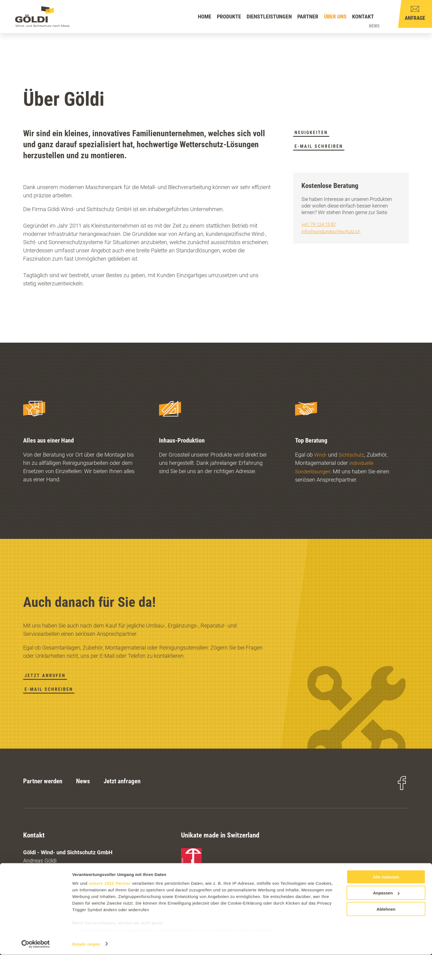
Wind (320, 454)
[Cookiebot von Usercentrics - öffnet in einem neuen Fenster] (36, 944)
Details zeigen (86, 944)
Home (198, 16)
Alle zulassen (386, 877)
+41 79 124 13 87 (320, 224)
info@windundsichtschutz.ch (332, 230)
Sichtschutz (354, 454)
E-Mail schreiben (49, 689)
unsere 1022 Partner (110, 883)
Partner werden (44, 781)
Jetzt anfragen (128, 781)
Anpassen (386, 893)
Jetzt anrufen (45, 675)
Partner (305, 16)
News (374, 26)
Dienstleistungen (265, 16)
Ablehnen (386, 909)
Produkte (224, 16)
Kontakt (363, 16)
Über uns (334, 16)
